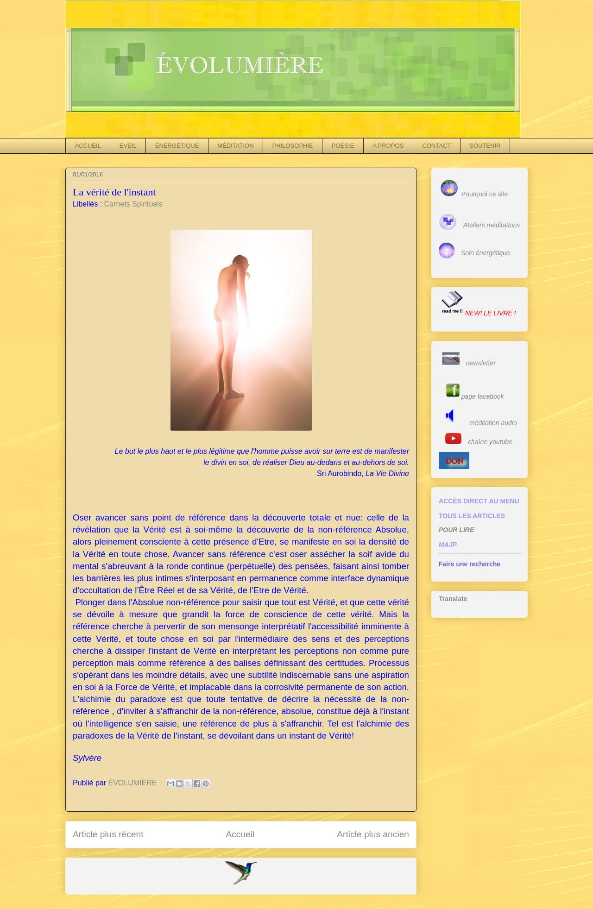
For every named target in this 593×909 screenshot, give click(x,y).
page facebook (482, 396)
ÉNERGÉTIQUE (177, 145)
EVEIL (128, 145)
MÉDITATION (235, 145)
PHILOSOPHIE (292, 145)
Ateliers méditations (491, 225)
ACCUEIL (88, 145)
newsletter (481, 363)
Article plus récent (108, 834)
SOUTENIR (484, 145)
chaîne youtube (490, 441)
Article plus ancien (373, 834)
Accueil (240, 834)
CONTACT (436, 145)
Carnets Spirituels (133, 204)
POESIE (343, 145)
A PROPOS (388, 145)
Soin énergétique (485, 253)
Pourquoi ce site (484, 194)
